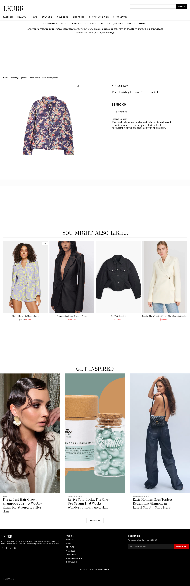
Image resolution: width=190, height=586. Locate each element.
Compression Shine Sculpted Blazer (72, 316)
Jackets (24, 77)
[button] (78, 86)
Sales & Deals (75, 496)
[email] (151, 546)
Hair (5, 496)
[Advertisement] (95, 52)
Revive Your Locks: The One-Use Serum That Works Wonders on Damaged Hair (89, 503)
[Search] (181, 6)
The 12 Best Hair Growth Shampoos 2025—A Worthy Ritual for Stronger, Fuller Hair (22, 505)
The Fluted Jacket (118, 316)
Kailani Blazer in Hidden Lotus (25, 316)
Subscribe (181, 547)
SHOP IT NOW (121, 112)
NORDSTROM (120, 85)
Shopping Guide (141, 496)
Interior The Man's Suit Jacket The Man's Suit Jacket (164, 316)
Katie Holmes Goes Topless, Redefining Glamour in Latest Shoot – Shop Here (153, 503)
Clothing (14, 77)
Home (5, 77)
